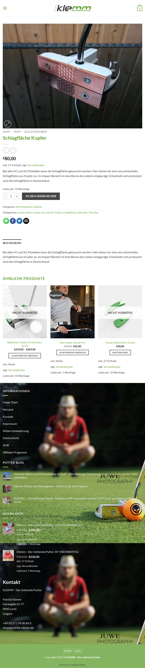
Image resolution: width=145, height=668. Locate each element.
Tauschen (93, 212)
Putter (58, 212)
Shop (17, 131)
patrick (50, 212)
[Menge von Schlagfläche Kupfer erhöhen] (17, 196)
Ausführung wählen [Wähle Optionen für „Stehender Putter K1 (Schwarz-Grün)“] (24, 355)
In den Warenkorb (41, 196)
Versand (8, 409)
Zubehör (37, 206)
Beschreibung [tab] (12, 243)
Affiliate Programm (15, 452)
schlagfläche (69, 212)
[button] (5, 8)
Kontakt (8, 416)
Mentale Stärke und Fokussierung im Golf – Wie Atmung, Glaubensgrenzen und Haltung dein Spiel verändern (76, 475)
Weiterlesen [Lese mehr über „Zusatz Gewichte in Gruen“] (120, 352)
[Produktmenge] (11, 196)
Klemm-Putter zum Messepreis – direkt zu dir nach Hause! (51, 486)
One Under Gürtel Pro (72, 342)
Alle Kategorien (35, 131)
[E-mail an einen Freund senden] (26, 221)
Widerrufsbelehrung (16, 431)
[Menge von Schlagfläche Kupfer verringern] (5, 196)
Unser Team (10, 402)
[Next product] (6, 150)
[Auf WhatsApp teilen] (6, 221)
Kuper (37, 212)
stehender (82, 212)
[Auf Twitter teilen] (19, 221)
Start (6, 131)
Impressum (10, 423)
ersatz (21, 212)
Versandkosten (35, 165)
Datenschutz (11, 438)
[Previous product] (13, 150)
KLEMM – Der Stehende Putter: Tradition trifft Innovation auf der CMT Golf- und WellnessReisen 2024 (75, 500)
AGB (6, 445)
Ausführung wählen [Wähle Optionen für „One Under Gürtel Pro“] (72, 352)
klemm (29, 212)
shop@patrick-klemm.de (18, 627)
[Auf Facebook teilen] (13, 221)
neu (43, 212)
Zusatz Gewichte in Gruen (120, 342)
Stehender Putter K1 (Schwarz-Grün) (24, 344)
